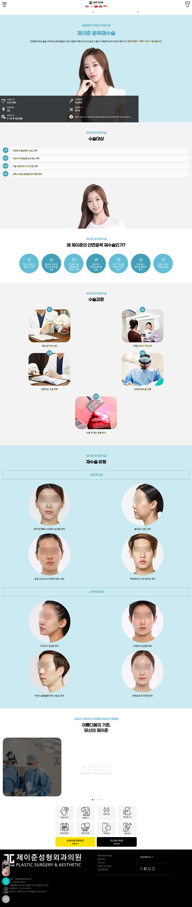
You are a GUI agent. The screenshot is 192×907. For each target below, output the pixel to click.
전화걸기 (127, 828)
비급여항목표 (102, 869)
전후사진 (106, 811)
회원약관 (101, 859)
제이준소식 (127, 812)
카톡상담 (106, 828)
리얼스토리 (64, 812)
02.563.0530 (117, 842)
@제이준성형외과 (75, 842)
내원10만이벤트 (6, 890)
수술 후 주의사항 (104, 866)
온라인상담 (85, 828)
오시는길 (101, 862)
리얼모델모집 (145, 857)
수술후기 (85, 812)
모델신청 (6, 881)
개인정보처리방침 (104, 855)
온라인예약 (64, 828)
